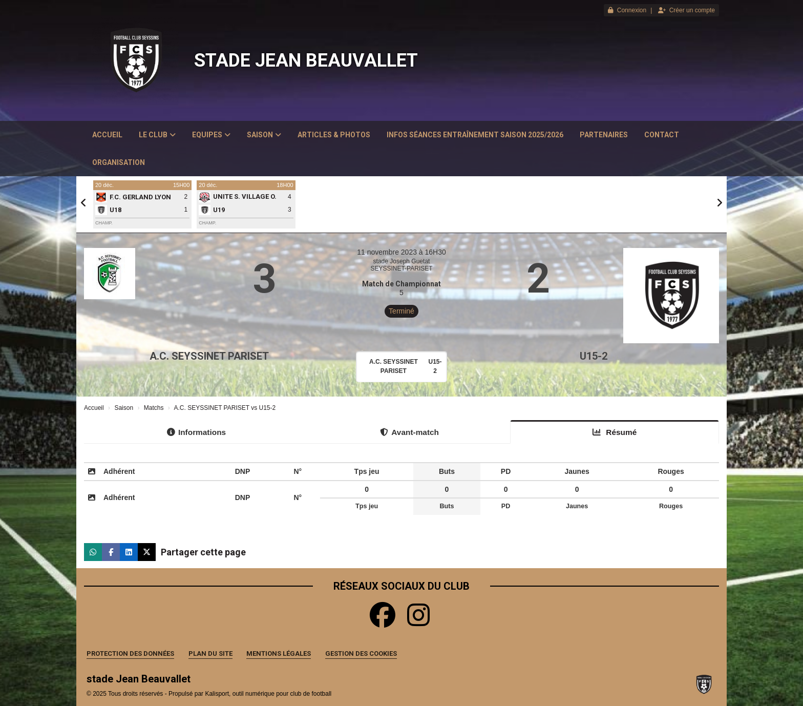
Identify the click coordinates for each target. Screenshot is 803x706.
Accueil (107, 135)
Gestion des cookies (361, 653)
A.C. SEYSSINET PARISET (209, 356)
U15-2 (593, 356)
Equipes (211, 135)
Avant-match (409, 432)
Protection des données (130, 653)
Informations (196, 432)
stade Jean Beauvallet (306, 60)
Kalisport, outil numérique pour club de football (268, 693)
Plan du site (210, 653)
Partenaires (604, 135)
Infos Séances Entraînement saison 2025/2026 (475, 135)
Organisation (118, 162)
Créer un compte (686, 10)
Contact (661, 135)
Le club (157, 135)
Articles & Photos (334, 135)
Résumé (615, 432)
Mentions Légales (278, 653)
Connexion (627, 10)
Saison (264, 135)
